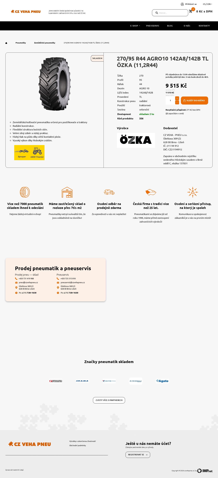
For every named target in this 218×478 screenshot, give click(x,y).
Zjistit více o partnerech (109, 400)
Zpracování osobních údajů (14, 470)
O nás (187, 26)
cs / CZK (208, 4)
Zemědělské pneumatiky (45, 42)
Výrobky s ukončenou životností (82, 441)
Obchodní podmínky (77, 445)
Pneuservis (152, 26)
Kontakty (204, 26)
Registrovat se (138, 454)
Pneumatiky (21, 42)
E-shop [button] (135, 26)
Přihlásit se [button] (189, 4)
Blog (170, 26)
